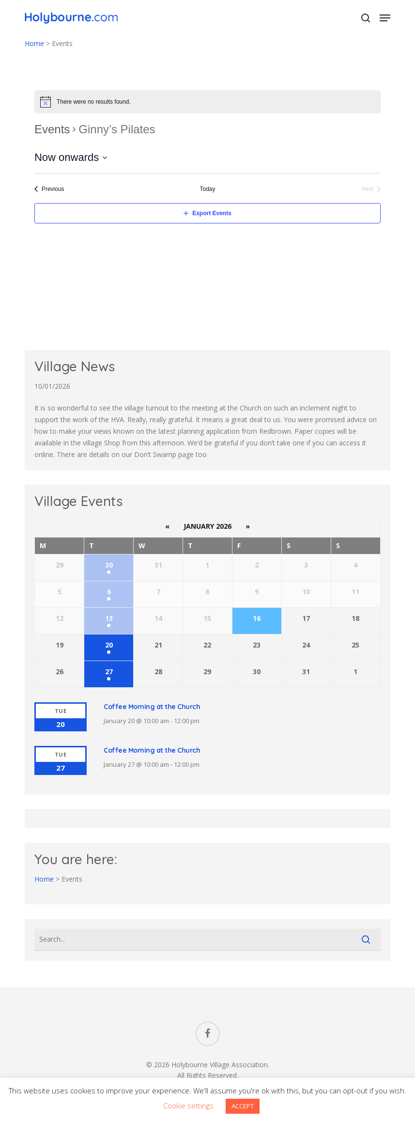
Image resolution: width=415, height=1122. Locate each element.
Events (52, 129)
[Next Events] (371, 189)
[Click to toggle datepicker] (71, 157)
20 (109, 644)
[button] (385, 18)
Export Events (211, 213)
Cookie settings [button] (188, 1105)
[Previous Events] (49, 189)
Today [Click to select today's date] (207, 189)
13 (109, 618)
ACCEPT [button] (242, 1106)
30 (109, 564)
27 (109, 671)
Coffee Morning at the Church (152, 706)
